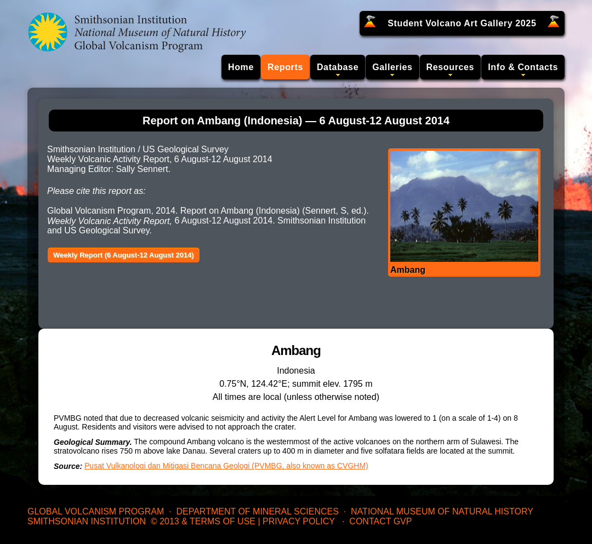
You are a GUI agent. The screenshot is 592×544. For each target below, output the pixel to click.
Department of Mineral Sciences (257, 511)
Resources (450, 67)
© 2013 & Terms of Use (203, 521)
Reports (285, 67)
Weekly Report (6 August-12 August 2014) (123, 255)
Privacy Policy (299, 521)
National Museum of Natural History (442, 511)
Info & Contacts (523, 67)
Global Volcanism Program (95, 511)
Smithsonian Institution (86, 521)
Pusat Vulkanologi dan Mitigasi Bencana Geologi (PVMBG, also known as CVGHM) (226, 465)
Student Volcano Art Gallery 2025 (462, 23)
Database (337, 67)
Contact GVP (380, 521)
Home (241, 67)
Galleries (392, 67)
